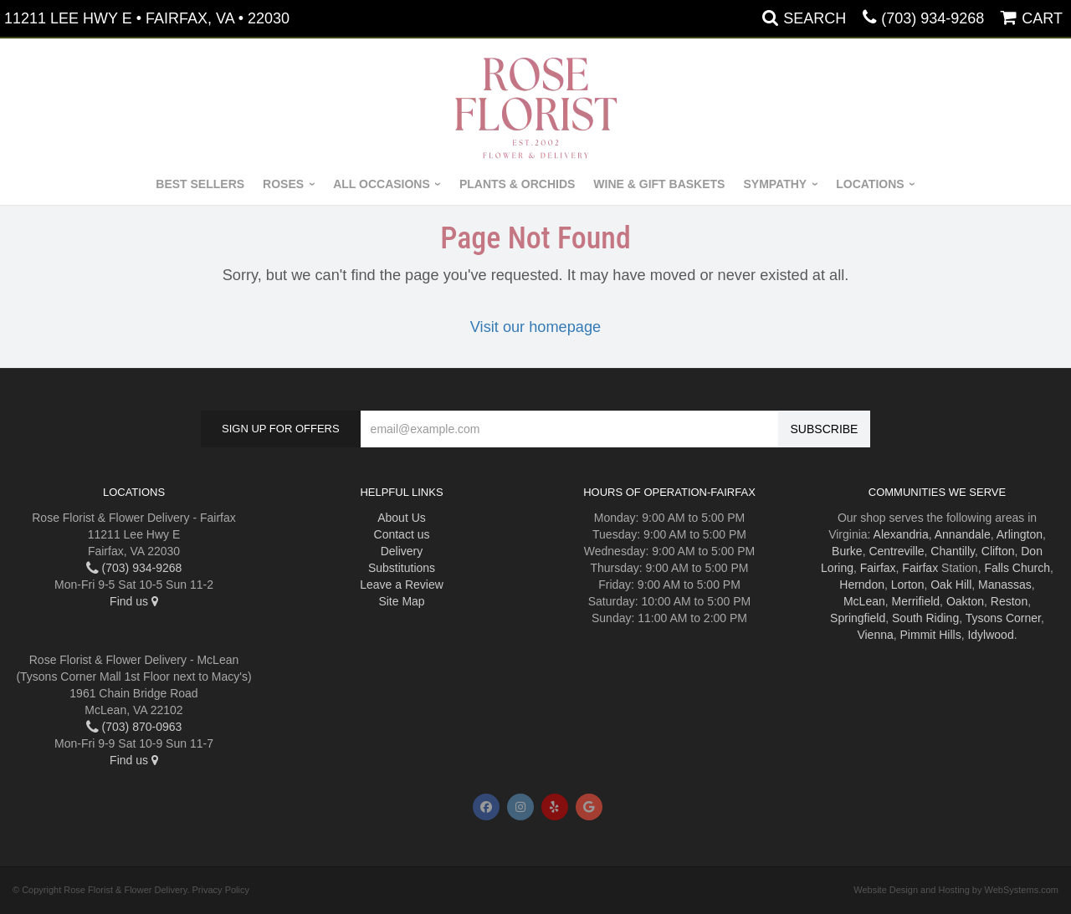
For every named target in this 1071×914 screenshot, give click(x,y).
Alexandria (901, 534)
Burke (847, 551)
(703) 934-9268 (932, 18)
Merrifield (916, 601)
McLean (864, 601)
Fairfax (878, 567)
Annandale (963, 534)
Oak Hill (950, 584)
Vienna (875, 634)
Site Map (401, 601)
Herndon (861, 584)
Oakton (965, 601)
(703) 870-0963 (134, 726)
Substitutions (401, 567)
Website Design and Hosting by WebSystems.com (955, 890)
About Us (401, 517)
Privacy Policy (220, 890)
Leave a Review (401, 584)
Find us (134, 601)
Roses (283, 184)
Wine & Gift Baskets (659, 184)
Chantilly (952, 551)
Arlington (1020, 534)
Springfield (857, 618)
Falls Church (1017, 567)
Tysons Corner (1003, 618)
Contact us (402, 534)
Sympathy (775, 184)
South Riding (925, 618)
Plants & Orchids (517, 184)
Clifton (998, 551)
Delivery (402, 551)
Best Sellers (200, 184)
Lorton (908, 584)
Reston (1009, 601)
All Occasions (381, 184)
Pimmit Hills (930, 634)
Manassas (1005, 584)
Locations (870, 184)
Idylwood (990, 634)
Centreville (896, 551)
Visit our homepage (535, 327)
